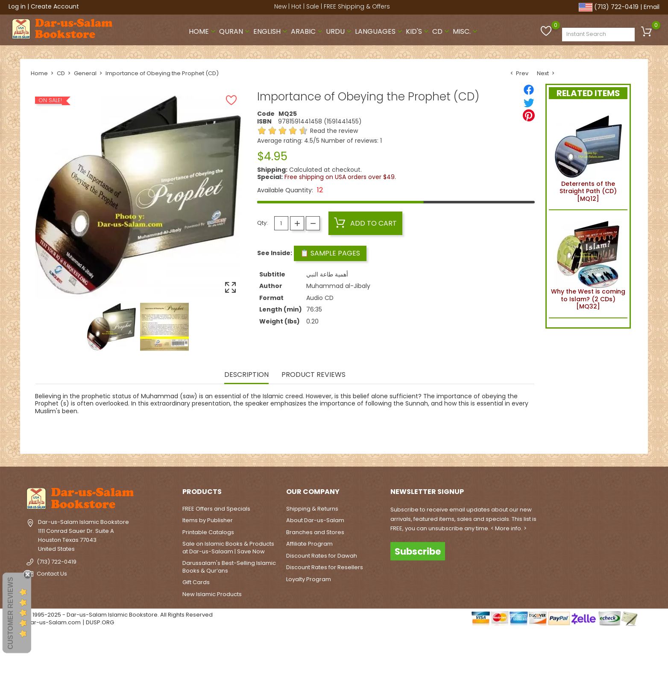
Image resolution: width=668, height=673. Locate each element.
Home (203, 31)
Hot (296, 6)
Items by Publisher (207, 520)
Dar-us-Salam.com (53, 622)
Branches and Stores (315, 532)
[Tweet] (529, 103)
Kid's (418, 31)
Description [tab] (246, 375)
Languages (379, 31)
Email (651, 7)
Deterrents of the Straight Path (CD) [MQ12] (588, 156)
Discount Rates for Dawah (321, 556)
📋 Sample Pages (330, 253)
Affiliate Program (309, 544)
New (280, 6)
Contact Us (52, 574)
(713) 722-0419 (616, 7)
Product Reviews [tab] (313, 375)
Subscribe (418, 551)
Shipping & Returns (312, 509)
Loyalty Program (308, 579)
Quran (235, 31)
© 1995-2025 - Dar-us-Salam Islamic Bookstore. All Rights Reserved (119, 615)
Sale (312, 6)
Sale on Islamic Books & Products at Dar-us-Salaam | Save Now (228, 547)
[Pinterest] (529, 115)
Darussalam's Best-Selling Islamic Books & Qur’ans (229, 567)
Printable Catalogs (208, 532)
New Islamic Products (212, 594)
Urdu (339, 31)
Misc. (466, 31)
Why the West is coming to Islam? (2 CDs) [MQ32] (588, 264)
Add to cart (365, 223)
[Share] (529, 90)
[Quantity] (281, 223)
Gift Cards (196, 582)
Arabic (307, 31)
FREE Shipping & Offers (357, 6)
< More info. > (509, 528)
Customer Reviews (10, 613)
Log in (17, 6)
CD (441, 31)
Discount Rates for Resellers (324, 567)
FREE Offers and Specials (216, 509)
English (271, 31)
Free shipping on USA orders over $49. (340, 177)
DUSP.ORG (100, 622)
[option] (111, 327)
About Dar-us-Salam (315, 520)
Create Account (55, 6)
